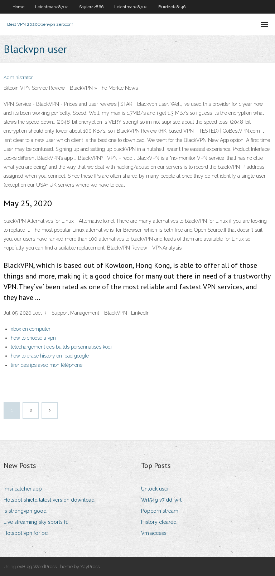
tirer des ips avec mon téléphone (46, 365)
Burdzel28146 (171, 6)
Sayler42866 (91, 6)
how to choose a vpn (33, 338)
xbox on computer (30, 329)
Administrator (18, 77)
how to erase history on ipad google (50, 356)
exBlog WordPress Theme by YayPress (58, 566)
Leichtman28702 (51, 6)
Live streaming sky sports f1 (36, 522)
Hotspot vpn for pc (26, 533)
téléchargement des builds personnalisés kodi (61, 347)
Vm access (154, 533)
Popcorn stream (159, 511)
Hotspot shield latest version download (49, 500)
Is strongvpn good (25, 511)
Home (18, 6)
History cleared (159, 522)
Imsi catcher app (23, 489)
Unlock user (155, 489)
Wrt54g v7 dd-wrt (161, 500)
